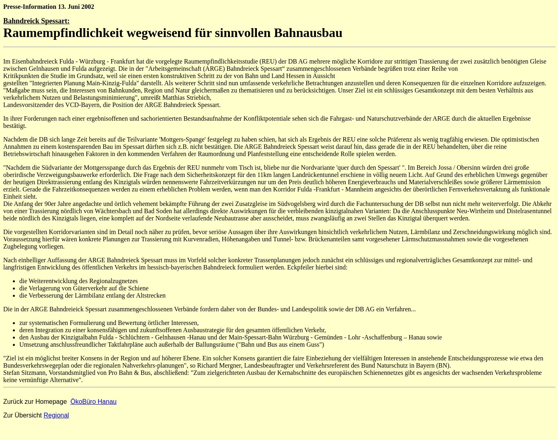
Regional (56, 415)
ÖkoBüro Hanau (93, 401)
